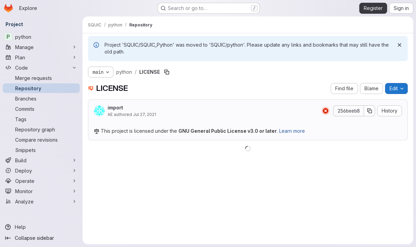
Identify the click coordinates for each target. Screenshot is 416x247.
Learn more (292, 131)
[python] (41, 37)
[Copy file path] (166, 72)
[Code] (41, 67)
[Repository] (41, 88)
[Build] (41, 160)
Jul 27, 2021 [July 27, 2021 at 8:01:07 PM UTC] (144, 114)
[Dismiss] (399, 45)
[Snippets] (41, 150)
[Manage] (41, 47)
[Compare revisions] (41, 139)
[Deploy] (41, 170)
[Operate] (41, 181)
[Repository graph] (41, 129)
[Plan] (41, 57)
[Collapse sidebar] (41, 238)
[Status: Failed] (325, 111)
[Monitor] (41, 191)
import (115, 107)
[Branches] (41, 98)
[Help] (41, 227)
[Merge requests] (41, 78)
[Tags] (41, 119)
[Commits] (41, 109)
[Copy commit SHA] (369, 110)
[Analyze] (41, 201)
